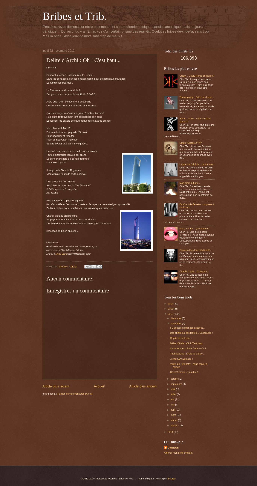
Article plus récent (55, 386)
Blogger (171, 478)
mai (173, 404)
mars (174, 414)
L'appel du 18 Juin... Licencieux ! (196, 164)
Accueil (99, 386)
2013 (171, 308)
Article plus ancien (143, 386)
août (173, 389)
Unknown (173, 447)
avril (173, 409)
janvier (174, 425)
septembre (177, 384)
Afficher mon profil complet (178, 452)
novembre (176, 323)
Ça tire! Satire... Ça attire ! (184, 372)
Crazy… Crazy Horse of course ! (196, 75)
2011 (171, 432)
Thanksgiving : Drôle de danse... (196, 97)
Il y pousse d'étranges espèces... (187, 327)
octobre (175, 378)
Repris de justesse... (181, 338)
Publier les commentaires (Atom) (74, 393)
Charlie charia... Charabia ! (193, 271)
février (174, 420)
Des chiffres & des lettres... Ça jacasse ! (191, 332)
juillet (174, 394)
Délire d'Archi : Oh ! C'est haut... (187, 343)
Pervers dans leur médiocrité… (195, 250)
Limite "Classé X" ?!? (190, 142)
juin (173, 399)
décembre (176, 318)
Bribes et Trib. (74, 16)
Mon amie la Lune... (190, 183)
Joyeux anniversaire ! (181, 358)
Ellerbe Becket (62, 254)
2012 (171, 314)
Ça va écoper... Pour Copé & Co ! (188, 348)
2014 (171, 303)
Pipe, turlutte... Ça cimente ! (194, 228)
